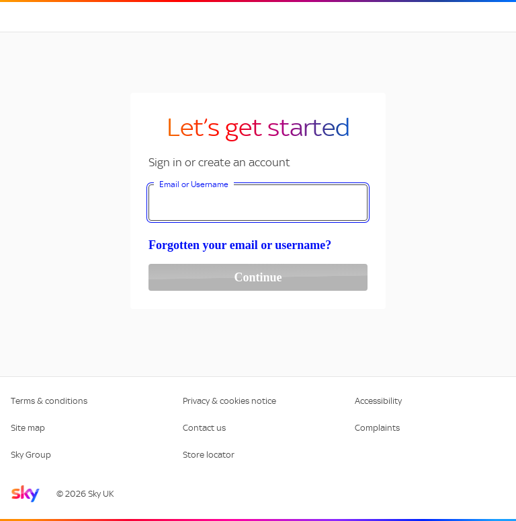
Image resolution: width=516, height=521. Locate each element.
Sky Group (31, 455)
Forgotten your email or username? (239, 245)
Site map (28, 428)
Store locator (208, 455)
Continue (258, 277)
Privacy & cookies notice (229, 401)
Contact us (204, 428)
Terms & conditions (49, 401)
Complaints (377, 428)
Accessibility (378, 401)
